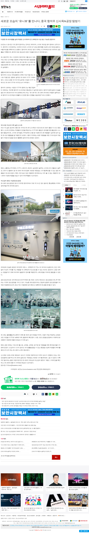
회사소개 (3, 515)
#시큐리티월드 (19, 11)
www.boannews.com (30, 369)
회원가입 (7, 1)
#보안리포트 (36, 11)
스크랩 (17, 1)
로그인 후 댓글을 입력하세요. (26, 457)
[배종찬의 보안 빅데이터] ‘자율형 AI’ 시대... (44, 441)
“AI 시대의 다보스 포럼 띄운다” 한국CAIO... (13, 445)
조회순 (66, 185)
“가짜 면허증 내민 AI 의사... (74, 160)
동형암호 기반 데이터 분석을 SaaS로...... (74, 175)
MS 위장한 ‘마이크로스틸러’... (75, 162)
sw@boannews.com (15, 365)
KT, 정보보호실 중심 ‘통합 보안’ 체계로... (75, 181)
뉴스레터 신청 (23, 1)
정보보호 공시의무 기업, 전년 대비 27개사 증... (44, 445)
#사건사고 (28, 11)
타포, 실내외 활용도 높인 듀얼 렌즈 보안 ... (75, 173)
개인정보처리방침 (21, 515)
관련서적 (55, 515)
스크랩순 (84, 185)
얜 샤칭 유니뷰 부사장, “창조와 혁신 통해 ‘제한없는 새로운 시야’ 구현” (21, 403)
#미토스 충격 (45, 11)
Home (2, 16)
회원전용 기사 (71, 11)
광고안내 (8, 515)
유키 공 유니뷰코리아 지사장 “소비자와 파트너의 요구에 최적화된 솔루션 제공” (24, 401)
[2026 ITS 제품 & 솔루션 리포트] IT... (42, 451)
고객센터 (43, 515)
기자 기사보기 (54, 374)
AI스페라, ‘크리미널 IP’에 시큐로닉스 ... (74, 179)
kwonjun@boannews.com (45, 527)
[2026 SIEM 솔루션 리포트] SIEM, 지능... (75, 83)
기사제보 (12, 1)
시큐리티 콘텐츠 (82, 11)
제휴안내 (49, 515)
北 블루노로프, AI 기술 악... (74, 168)
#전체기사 (10, 11)
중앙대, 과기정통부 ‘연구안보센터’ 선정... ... (13, 448)
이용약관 (14, 515)
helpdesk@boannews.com (70, 523)
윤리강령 (38, 515)
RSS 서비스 (61, 515)
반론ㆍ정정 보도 (84, 531)
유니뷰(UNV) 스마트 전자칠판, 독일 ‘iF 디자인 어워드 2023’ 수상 (20, 405)
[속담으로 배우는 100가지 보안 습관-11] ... (12, 441)
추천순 (75, 185)
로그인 (2, 1)
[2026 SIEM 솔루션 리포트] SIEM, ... (11, 451)
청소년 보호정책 (31, 515)
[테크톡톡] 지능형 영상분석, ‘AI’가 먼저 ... (43, 448)
